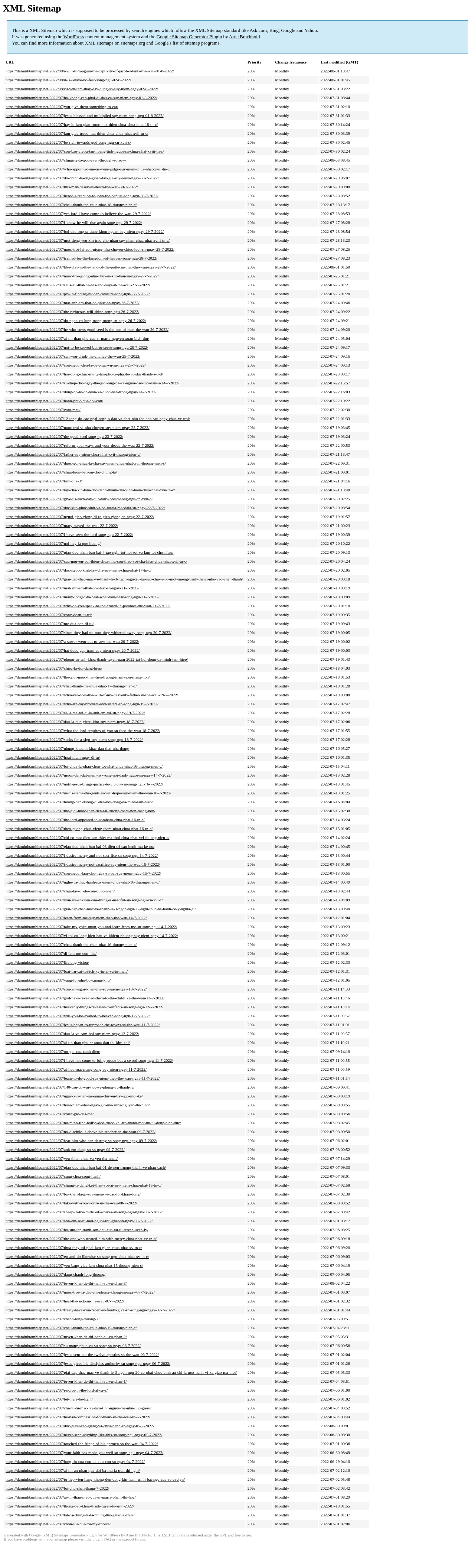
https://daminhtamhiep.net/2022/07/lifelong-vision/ (47, 962)
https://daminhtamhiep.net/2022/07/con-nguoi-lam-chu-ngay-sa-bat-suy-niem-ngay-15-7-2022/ (83, 873)
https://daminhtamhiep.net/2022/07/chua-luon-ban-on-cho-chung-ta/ (61, 472)
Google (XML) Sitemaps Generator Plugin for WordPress (74, 1535)
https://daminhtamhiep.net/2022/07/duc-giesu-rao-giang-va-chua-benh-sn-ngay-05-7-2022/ (80, 1426)
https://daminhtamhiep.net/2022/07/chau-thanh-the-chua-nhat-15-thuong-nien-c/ (71, 1328)
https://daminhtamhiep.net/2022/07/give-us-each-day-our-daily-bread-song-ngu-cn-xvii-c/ (79, 499)
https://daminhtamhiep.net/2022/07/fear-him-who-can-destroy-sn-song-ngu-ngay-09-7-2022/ (81, 1140)
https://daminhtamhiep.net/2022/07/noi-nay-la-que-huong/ (53, 543)
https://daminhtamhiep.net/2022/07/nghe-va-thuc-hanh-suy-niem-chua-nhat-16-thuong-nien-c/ (83, 882)
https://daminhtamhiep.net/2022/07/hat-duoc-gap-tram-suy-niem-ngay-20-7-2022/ (73, 650)
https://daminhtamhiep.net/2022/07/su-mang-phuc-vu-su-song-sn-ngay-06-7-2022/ (73, 1345)
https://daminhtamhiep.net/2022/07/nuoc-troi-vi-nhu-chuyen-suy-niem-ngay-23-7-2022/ (78, 427)
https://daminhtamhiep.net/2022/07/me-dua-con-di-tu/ (50, 623)
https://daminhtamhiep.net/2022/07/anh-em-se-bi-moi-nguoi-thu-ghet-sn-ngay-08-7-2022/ (79, 1221)
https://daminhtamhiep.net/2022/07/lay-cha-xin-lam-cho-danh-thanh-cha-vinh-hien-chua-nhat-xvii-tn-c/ (90, 490)
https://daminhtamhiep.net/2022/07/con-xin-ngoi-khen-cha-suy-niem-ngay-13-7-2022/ (76, 989)
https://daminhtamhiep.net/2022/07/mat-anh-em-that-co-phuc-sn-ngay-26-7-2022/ (73, 302)
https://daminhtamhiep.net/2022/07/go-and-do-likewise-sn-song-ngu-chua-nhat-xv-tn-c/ (77, 1256)
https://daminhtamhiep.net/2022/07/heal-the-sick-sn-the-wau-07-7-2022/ (65, 1301)
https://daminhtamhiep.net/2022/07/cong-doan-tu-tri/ (49, 614)
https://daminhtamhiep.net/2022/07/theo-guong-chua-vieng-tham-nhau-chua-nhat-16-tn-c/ (79, 828)
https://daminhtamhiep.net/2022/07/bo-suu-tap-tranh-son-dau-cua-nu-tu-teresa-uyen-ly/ (77, 1229)
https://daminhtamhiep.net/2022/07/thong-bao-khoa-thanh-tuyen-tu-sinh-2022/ (70, 1506)
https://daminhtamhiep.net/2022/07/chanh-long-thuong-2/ (52, 1319)
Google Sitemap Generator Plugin (189, 36)
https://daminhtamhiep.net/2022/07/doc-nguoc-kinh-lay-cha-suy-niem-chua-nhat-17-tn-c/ (78, 570)
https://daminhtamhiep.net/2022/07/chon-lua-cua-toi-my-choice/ (58, 1524)
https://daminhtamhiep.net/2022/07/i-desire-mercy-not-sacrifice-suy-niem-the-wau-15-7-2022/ (83, 864)
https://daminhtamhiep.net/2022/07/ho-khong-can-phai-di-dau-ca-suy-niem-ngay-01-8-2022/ (81, 97)
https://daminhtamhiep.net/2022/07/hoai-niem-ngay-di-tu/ (53, 757)
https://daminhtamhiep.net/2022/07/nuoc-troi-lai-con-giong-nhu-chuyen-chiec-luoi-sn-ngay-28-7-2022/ (90, 249)
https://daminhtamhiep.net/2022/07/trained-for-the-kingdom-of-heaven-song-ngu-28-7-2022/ (81, 258)
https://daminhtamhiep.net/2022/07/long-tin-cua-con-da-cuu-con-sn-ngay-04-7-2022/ (75, 1461)
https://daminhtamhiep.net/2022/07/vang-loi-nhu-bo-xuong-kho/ (58, 980)
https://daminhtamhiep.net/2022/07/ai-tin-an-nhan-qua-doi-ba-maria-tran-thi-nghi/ (73, 1470)
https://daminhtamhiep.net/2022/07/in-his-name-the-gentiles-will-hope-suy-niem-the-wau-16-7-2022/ (88, 793)
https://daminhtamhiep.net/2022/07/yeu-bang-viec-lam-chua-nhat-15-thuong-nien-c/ (74, 1265)
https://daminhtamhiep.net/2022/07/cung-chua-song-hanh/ (53, 1176)
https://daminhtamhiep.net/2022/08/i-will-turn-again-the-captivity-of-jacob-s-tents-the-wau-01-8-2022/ (90, 71)
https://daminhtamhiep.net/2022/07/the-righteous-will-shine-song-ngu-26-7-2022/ (72, 311)
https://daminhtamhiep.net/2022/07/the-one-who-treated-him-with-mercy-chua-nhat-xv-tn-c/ (81, 1238)
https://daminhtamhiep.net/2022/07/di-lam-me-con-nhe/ (51, 953)
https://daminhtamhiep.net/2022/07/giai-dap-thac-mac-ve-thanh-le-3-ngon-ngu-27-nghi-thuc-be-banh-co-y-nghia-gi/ (101, 909)
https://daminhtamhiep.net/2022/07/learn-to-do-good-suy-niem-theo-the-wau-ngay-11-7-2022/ (83, 1078)
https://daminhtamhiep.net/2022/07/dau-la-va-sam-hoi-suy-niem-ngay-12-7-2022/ (72, 1033)
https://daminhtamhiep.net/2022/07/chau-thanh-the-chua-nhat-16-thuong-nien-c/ (71, 944)
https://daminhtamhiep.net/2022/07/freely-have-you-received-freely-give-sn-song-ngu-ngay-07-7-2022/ (90, 1310)
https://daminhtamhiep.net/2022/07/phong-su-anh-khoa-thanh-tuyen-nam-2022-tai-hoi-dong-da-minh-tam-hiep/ (97, 659)
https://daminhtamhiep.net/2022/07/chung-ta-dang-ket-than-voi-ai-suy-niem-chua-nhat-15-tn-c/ (83, 1185)
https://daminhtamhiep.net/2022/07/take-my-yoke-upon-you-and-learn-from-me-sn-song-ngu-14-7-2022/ (91, 926)
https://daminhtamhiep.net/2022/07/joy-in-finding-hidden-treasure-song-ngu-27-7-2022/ (78, 294)
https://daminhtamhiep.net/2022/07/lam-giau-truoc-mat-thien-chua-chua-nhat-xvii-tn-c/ (77, 133)
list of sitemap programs (196, 43)
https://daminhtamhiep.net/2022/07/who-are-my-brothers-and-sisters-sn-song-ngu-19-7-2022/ (82, 704)
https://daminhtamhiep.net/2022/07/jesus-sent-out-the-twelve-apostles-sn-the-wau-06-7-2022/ (82, 1354)
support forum (133, 1539)
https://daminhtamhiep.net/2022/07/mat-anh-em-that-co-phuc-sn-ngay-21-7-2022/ (73, 588)
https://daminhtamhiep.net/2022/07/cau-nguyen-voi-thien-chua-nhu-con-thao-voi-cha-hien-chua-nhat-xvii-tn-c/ (96, 561)
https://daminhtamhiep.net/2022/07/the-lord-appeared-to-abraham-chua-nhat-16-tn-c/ (75, 819)
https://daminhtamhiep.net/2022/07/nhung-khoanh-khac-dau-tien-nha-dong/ (67, 748)
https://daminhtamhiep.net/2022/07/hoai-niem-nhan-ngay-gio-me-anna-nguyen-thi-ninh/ (78, 1105)
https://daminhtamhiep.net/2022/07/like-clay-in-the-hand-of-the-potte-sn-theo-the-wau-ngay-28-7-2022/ (91, 267)
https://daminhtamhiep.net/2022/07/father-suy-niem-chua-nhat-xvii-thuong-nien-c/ (73, 454)
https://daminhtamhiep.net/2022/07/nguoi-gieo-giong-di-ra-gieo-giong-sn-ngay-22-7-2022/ (80, 516)
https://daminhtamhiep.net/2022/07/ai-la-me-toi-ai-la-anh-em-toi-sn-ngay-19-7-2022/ (75, 712)
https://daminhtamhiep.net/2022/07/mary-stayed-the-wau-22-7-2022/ (62, 525)
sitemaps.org (133, 43)
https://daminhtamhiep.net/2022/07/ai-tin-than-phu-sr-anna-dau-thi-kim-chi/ (68, 1042)
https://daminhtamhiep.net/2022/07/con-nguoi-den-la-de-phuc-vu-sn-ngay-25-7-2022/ (76, 365)
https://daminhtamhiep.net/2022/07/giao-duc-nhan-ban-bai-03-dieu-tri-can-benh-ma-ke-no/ (80, 846)
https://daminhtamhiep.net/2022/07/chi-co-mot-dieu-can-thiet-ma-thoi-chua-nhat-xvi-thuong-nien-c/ (87, 837)
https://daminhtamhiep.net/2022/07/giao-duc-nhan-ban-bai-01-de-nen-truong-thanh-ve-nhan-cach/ (86, 1167)
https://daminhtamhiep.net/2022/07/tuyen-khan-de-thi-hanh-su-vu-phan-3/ (66, 1283)
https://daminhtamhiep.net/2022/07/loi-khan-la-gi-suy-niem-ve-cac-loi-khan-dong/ (73, 1194)
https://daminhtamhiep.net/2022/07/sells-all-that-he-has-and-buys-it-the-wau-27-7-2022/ (78, 285)
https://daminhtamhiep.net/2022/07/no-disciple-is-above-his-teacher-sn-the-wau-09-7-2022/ (80, 1131)
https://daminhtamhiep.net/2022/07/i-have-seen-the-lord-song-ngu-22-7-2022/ (69, 534)
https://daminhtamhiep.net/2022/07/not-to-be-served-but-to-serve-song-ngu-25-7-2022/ (77, 347)
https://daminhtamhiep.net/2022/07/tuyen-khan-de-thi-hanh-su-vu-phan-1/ (66, 1381)
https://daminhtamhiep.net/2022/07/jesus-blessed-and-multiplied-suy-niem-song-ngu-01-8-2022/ (85, 115)
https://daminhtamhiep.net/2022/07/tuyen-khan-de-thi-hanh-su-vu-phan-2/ (66, 1336)
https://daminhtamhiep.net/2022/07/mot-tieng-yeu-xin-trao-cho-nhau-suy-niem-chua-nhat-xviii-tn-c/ (88, 240)
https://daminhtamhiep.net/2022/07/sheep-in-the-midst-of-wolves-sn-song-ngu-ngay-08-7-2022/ (84, 1212)
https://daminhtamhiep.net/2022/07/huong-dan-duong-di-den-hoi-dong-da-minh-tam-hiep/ (79, 802)
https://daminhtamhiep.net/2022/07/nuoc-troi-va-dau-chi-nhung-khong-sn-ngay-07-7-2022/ (80, 1292)
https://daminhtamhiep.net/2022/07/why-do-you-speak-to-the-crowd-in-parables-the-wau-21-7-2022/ (88, 606)
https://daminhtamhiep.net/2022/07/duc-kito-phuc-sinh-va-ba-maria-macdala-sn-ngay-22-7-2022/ (85, 507)
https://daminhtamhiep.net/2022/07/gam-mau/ (43, 409)
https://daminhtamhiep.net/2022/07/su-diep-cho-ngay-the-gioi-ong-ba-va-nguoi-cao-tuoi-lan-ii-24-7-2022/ (92, 383)
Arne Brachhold (244, 36)
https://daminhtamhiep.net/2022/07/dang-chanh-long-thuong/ (55, 1274)
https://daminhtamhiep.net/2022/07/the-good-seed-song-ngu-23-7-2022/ (64, 436)
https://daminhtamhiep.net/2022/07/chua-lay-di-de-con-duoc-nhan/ (60, 891)
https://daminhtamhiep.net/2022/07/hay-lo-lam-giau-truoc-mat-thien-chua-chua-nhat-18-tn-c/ (82, 124)
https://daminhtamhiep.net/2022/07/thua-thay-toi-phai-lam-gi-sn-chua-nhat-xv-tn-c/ (74, 1247)
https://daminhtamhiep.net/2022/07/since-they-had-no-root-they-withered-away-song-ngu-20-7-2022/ (88, 632)
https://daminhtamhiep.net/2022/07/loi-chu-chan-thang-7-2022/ (57, 1488)
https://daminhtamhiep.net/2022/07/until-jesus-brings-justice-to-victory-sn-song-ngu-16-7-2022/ (84, 784)
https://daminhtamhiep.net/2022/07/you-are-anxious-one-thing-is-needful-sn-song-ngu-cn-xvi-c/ (84, 900)
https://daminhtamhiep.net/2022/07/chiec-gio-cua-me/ (50, 1114)
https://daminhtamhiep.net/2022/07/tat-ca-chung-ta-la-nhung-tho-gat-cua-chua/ (70, 1515)
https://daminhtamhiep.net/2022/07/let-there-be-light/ (49, 1399)
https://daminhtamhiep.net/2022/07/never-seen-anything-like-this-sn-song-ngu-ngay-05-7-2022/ (84, 1434)
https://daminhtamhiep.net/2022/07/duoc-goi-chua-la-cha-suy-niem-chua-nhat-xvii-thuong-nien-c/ (86, 463)
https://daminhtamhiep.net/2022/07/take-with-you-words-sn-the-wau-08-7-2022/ (71, 1203)
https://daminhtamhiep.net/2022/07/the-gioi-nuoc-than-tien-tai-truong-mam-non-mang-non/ (80, 811)
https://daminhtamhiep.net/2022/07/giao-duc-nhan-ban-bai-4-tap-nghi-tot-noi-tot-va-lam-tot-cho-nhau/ (89, 552)
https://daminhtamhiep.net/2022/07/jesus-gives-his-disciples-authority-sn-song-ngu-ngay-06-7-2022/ (88, 1363)
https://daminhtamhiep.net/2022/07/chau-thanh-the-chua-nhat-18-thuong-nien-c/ (71, 204)
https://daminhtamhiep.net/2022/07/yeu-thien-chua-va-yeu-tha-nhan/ (62, 1158)
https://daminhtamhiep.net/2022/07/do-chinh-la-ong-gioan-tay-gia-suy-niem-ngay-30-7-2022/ (82, 178)
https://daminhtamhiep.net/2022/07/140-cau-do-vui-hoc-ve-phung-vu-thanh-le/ (70, 1087)
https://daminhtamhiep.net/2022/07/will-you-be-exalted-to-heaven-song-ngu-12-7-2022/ (78, 1016)
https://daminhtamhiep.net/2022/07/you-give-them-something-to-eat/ (62, 106)
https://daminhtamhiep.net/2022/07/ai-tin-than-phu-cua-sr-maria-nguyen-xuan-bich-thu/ (77, 338)
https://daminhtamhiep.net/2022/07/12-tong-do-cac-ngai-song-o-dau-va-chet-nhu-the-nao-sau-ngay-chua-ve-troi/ (98, 418)
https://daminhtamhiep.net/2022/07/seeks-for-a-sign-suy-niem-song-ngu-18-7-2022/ (74, 739)
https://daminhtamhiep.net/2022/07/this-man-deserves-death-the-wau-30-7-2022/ (72, 187)
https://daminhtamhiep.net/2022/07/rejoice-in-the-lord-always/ (57, 1390)
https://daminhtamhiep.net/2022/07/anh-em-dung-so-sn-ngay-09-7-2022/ (65, 1149)
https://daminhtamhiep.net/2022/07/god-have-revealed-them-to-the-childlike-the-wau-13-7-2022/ (85, 998)
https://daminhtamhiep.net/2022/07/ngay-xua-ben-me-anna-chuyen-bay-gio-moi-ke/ (74, 1096)
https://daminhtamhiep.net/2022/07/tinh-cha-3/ (44, 481)
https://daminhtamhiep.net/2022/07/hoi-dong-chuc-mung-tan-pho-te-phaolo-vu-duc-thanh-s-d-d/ (84, 374)
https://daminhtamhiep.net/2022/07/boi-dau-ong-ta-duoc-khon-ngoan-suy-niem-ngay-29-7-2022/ (85, 231)
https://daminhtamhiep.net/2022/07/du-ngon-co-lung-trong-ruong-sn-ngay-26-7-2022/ (76, 320)
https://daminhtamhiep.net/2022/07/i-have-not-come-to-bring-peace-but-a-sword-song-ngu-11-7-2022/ (89, 1060)
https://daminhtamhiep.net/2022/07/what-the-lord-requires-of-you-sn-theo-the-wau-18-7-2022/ (83, 730)
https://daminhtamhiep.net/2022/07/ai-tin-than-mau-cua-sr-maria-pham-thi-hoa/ (71, 1497)
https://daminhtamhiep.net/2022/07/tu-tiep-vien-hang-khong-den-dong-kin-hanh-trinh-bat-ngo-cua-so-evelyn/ (95, 1479)
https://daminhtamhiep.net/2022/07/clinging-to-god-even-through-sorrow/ (66, 160)
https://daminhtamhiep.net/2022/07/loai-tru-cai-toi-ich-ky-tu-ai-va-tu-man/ (67, 971)
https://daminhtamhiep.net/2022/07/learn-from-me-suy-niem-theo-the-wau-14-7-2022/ (76, 917)
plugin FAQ (101, 1539)
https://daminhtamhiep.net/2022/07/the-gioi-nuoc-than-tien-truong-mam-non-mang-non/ (78, 677)
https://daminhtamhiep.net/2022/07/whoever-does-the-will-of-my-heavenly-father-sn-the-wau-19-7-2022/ (92, 695)
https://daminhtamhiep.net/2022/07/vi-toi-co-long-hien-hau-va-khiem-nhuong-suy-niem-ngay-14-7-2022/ (92, 935)
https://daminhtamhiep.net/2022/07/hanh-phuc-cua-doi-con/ (54, 401)
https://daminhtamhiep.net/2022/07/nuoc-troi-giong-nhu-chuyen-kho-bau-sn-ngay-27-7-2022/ (82, 276)
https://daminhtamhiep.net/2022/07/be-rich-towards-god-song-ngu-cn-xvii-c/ (68, 142)
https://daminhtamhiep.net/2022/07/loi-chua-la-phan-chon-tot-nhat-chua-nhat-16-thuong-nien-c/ (84, 766)
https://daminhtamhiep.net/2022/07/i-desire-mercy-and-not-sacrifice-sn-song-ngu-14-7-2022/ (82, 855)
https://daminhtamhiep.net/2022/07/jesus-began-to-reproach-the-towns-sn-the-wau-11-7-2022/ (83, 1024)
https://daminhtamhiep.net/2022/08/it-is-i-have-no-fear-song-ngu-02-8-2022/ (68, 80)
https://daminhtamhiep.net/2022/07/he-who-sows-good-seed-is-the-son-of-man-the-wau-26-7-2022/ (87, 329)
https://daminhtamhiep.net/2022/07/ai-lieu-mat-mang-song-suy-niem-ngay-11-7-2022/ (76, 1069)
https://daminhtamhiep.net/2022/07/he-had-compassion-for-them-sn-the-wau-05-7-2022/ (78, 1417)
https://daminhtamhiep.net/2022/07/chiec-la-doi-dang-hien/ (54, 668)
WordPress (73, 36)
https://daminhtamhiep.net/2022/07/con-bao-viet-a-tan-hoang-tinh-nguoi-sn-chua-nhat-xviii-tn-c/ (85, 151)
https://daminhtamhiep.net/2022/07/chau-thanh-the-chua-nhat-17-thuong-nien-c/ (71, 686)
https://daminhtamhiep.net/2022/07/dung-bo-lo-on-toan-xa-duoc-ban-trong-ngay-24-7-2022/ (81, 392)
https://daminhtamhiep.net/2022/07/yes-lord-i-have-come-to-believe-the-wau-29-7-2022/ (78, 213)
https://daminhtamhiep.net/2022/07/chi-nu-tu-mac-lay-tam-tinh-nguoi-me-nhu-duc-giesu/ (78, 1408)
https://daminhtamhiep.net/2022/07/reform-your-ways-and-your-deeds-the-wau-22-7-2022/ (80, 445)
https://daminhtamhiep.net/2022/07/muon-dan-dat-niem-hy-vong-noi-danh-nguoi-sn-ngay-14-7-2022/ (89, 775)
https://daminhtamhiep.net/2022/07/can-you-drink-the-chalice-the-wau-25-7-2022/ (73, 356)
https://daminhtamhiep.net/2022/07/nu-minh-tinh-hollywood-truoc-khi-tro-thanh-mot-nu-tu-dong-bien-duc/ (93, 1122)
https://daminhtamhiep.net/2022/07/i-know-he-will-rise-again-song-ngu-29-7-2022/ (74, 222)
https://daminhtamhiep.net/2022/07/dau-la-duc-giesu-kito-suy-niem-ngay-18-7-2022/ (75, 721)
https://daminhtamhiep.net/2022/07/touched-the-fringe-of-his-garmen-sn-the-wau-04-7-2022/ (82, 1443)
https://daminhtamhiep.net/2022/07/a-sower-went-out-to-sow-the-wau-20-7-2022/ (72, 641)
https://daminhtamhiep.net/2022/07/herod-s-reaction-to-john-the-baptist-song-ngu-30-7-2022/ (82, 195)
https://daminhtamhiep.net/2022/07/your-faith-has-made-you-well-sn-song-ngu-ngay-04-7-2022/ (84, 1452)
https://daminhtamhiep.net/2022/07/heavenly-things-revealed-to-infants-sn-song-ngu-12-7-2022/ (84, 1007)
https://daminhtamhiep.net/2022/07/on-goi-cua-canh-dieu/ (53, 1051)
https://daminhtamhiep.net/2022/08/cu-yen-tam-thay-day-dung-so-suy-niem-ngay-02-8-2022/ (82, 89)
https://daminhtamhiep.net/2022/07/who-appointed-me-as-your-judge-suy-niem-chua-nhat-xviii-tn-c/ (88, 169)
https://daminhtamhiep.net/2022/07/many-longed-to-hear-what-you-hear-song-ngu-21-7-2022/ (83, 597)
